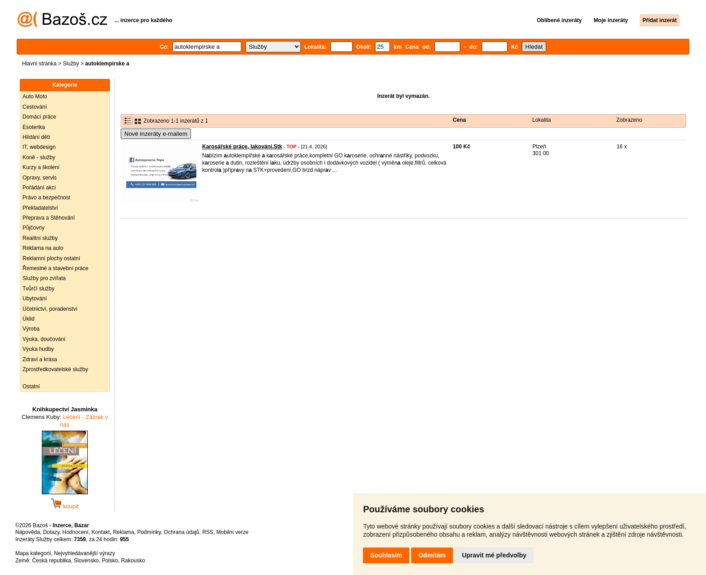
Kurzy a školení (41, 167)
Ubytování (35, 298)
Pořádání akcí (39, 187)
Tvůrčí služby (38, 288)
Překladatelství (40, 208)
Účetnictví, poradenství (50, 309)
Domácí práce (39, 117)
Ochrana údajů (181, 532)
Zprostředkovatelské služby (55, 369)
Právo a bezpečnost (46, 197)
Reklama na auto (43, 248)
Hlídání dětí (36, 137)
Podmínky (149, 532)
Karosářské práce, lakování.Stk (242, 146)
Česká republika (51, 560)
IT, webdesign (39, 147)
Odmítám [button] (432, 555)
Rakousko (133, 560)
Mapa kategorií (33, 553)
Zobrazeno (629, 120)
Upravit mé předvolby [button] (494, 555)
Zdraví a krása (40, 359)
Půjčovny (34, 228)
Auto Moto (35, 96)
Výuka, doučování (44, 339)
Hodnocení (76, 532)
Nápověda (27, 532)
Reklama (123, 532)
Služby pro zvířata (44, 278)
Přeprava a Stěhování (49, 218)
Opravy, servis (40, 178)
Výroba (31, 329)
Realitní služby (40, 238)
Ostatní (31, 386)
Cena (459, 120)
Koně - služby (39, 157)
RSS (207, 532)
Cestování (35, 107)
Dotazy (51, 532)
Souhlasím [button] (386, 555)
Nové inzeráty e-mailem (155, 133)
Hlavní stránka (39, 63)
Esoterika (34, 127)
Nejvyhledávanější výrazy (84, 553)
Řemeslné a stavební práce (55, 268)
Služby (71, 63)
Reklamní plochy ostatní (51, 258)
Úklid (29, 319)
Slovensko (86, 560)
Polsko (110, 560)
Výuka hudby (38, 349)
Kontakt (100, 532)
